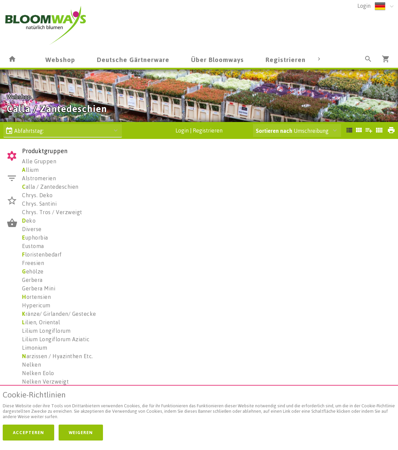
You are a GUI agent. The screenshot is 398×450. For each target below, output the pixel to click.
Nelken (31, 364)
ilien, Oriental (41, 322)
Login (364, 5)
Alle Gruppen (39, 161)
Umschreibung (292, 130)
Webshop (60, 59)
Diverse (32, 229)
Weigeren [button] (81, 432)
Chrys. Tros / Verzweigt (52, 212)
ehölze (33, 271)
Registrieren (286, 59)
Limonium (34, 347)
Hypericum (36, 305)
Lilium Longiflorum (46, 330)
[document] (199, 406)
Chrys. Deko (37, 195)
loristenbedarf (42, 254)
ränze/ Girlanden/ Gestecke (59, 313)
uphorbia (35, 237)
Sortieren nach (274, 130)
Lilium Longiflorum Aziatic (55, 339)
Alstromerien (39, 178)
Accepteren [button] (28, 432)
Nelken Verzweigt (45, 381)
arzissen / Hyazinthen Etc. (57, 356)
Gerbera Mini (38, 288)
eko (29, 220)
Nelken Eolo (38, 373)
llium (30, 169)
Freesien (33, 263)
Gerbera (32, 280)
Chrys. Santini (39, 203)
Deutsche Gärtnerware (133, 59)
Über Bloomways (217, 59)
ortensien (36, 296)
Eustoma (33, 246)
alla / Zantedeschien (50, 186)
